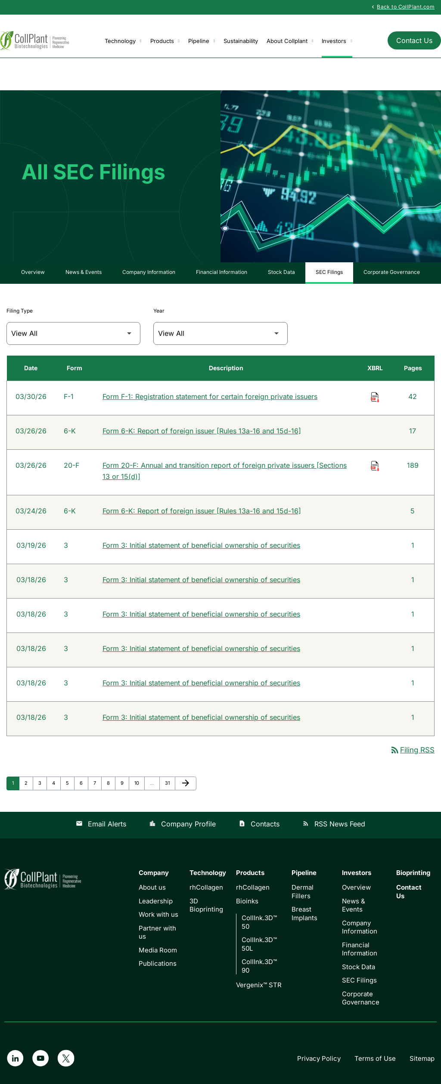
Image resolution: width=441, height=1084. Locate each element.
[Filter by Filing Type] (73, 333)
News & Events (83, 272)
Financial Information (221, 272)
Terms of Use (375, 1058)
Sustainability (241, 40)
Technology (123, 41)
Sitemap (422, 1058)
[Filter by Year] (220, 333)
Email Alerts (101, 824)
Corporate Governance (391, 272)
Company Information (148, 272)
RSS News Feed (333, 824)
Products (165, 41)
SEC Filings (329, 272)
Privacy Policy (319, 1058)
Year (159, 310)
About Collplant (290, 41)
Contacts (259, 824)
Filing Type (19, 310)
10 (139, 783)
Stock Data (281, 272)
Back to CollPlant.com (402, 7)
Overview (33, 272)
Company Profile (182, 824)
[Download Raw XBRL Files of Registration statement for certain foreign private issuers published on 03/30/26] (375, 396)
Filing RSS (412, 750)
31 (170, 783)
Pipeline (201, 41)
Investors (337, 41)
